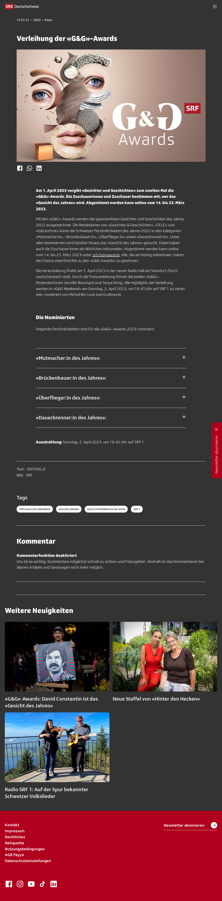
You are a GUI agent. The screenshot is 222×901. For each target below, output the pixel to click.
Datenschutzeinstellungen (28, 861)
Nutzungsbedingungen (25, 849)
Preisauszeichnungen (34, 509)
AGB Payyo (14, 854)
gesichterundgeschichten (106, 509)
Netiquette (14, 843)
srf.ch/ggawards (106, 255)
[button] (214, 6)
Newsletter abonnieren (190, 825)
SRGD (37, 20)
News (48, 20)
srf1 (137, 509)
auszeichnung (69, 509)
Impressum (15, 831)
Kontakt (12, 825)
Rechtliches (15, 837)
